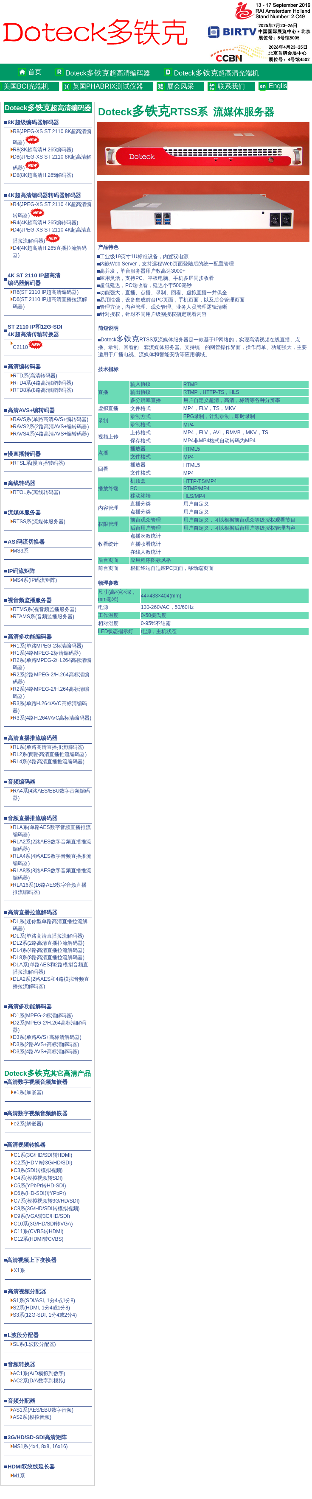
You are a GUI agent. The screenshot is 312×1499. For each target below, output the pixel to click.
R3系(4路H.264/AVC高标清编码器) (52, 718)
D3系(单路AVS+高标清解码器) (47, 1037)
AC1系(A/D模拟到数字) (39, 1373)
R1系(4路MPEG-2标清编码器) (47, 653)
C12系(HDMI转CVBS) (38, 1239)
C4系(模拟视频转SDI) (38, 1178)
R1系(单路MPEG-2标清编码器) (48, 646)
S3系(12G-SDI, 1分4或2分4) (45, 1315)
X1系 (19, 1270)
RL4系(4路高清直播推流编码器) (48, 762)
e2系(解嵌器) (28, 1124)
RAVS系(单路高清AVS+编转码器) (50, 419)
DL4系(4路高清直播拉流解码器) (48, 950)
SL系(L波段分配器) (34, 1344)
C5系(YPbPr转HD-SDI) (40, 1186)
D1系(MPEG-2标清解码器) (43, 1016)
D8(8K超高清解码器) (43, 175)
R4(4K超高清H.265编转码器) (45, 223)
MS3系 (20, 551)
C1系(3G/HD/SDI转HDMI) (43, 1155)
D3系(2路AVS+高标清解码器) (46, 1044)
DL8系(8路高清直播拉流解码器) (48, 957)
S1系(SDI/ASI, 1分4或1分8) (44, 1301)
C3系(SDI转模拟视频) (38, 1170)
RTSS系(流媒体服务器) (39, 522)
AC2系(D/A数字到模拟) (39, 1381)
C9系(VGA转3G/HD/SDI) (42, 1216)
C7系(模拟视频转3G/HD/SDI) (46, 1201)
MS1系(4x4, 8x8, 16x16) (40, 1446)
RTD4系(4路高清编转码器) (43, 383)
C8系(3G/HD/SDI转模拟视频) (46, 1208)
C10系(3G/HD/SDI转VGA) (43, 1224)
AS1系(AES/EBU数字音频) (43, 1410)
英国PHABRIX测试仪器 (108, 86)
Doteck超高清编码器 (107, 73)
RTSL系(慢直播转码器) (39, 463)
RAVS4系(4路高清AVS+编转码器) (51, 434)
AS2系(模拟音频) (32, 1417)
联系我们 (231, 86)
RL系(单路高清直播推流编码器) (48, 747)
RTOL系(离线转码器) (36, 492)
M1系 (19, 1476)
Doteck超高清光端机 (216, 73)
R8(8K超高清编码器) (43, 150)
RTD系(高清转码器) (35, 376)
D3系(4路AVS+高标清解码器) (46, 1052)
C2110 (20, 347)
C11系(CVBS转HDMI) (38, 1231)
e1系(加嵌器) (28, 1092)
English (278, 85)
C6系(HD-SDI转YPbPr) (40, 1193)
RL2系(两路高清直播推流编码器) (50, 754)
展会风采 (180, 86)
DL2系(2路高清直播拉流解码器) (48, 943)
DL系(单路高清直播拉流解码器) (48, 936)
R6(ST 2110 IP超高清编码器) (46, 292)
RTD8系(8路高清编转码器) (43, 390)
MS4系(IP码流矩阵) (35, 580)
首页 (35, 71)
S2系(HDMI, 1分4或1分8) (41, 1308)
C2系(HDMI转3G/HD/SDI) (43, 1163)
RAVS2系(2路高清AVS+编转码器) (51, 427)
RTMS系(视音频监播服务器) (44, 609)
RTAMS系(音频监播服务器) (43, 617)
